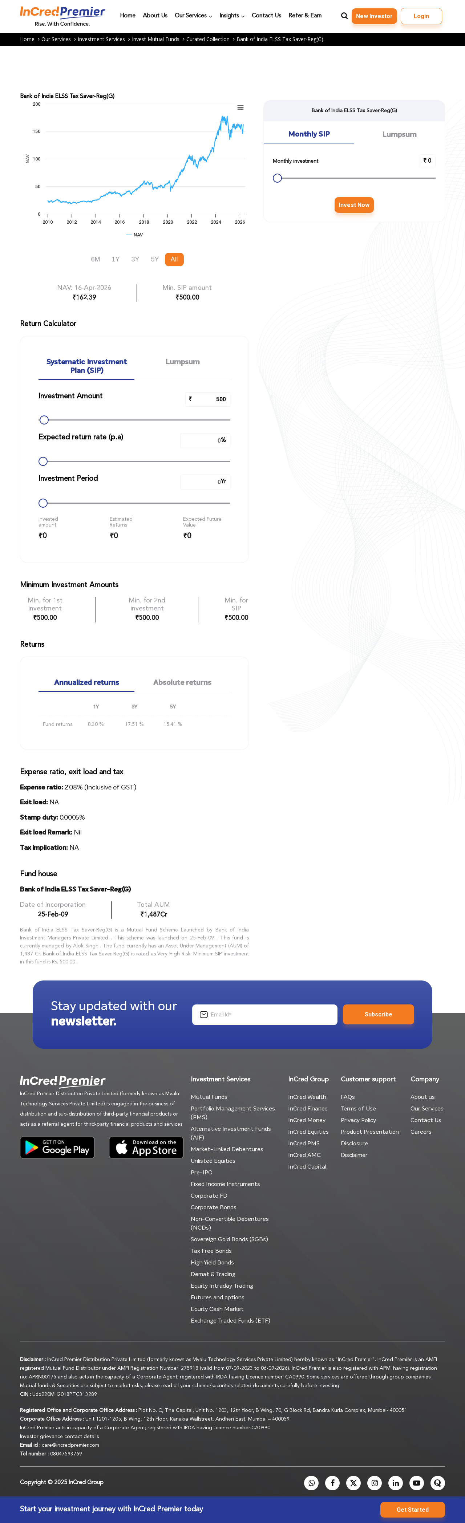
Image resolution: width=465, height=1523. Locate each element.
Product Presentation (370, 1132)
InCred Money (307, 1120)
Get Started (413, 1509)
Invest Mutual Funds (159, 39)
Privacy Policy (358, 1120)
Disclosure (354, 1143)
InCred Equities (308, 1132)
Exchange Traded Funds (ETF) (230, 1321)
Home (30, 39)
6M (95, 259)
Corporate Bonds (213, 1207)
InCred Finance (308, 1109)
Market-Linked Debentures (227, 1149)
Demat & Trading (213, 1274)
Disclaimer (354, 1155)
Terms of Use (358, 1109)
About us (423, 1097)
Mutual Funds (209, 1097)
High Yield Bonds (212, 1263)
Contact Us (426, 1120)
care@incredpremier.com (70, 1445)
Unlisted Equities (213, 1161)
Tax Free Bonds (211, 1251)
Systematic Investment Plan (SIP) (86, 367)
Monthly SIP (309, 134)
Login (421, 16)
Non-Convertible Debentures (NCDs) (230, 1223)
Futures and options (217, 1297)
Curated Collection (211, 39)
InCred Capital (307, 1167)
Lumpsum (182, 362)
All (174, 259)
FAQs (348, 1097)
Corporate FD (209, 1196)
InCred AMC (304, 1155)
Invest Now (354, 205)
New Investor (374, 16)
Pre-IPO (202, 1172)
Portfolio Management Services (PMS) (233, 1113)
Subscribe (378, 1014)
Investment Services (105, 39)
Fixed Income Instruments (225, 1184)
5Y (155, 259)
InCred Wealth (307, 1097)
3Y (135, 259)
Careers (421, 1132)
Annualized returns (86, 683)
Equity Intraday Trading (222, 1286)
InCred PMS (304, 1143)
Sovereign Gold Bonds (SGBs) (229, 1239)
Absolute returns (182, 683)
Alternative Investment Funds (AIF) (231, 1133)
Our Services (59, 39)
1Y (116, 259)
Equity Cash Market (217, 1309)
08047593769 (66, 1454)
